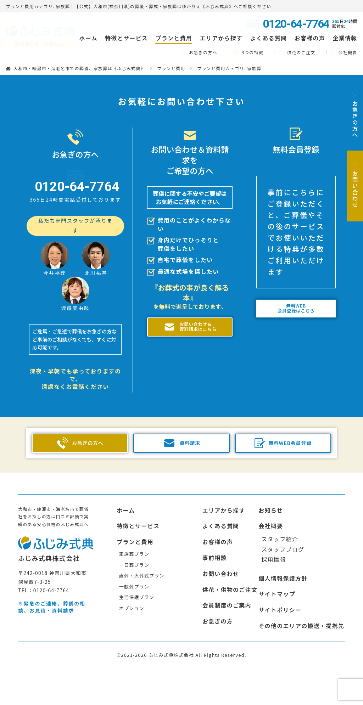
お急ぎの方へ (198, 52)
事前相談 (214, 562)
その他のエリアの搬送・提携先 (301, 630)
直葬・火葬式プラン (141, 580)
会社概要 (344, 52)
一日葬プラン (134, 569)
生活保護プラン (137, 602)
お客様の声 (310, 38)
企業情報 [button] (345, 38)
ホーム (88, 38)
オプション (131, 613)
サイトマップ (276, 599)
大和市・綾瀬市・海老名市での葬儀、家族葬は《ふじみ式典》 (79, 68)
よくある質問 (268, 38)
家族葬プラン (134, 558)
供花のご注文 (297, 52)
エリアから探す (223, 515)
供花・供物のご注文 (230, 594)
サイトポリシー (279, 614)
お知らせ (270, 515)
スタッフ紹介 (279, 544)
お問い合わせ (220, 578)
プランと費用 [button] (173, 38)
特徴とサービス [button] (126, 38)
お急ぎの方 (217, 626)
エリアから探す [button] (221, 38)
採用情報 (273, 564)
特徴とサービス (138, 531)
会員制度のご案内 (226, 610)
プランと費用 (171, 68)
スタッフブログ (282, 554)
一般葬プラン (134, 591)
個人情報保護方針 (282, 583)
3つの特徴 (248, 52)
